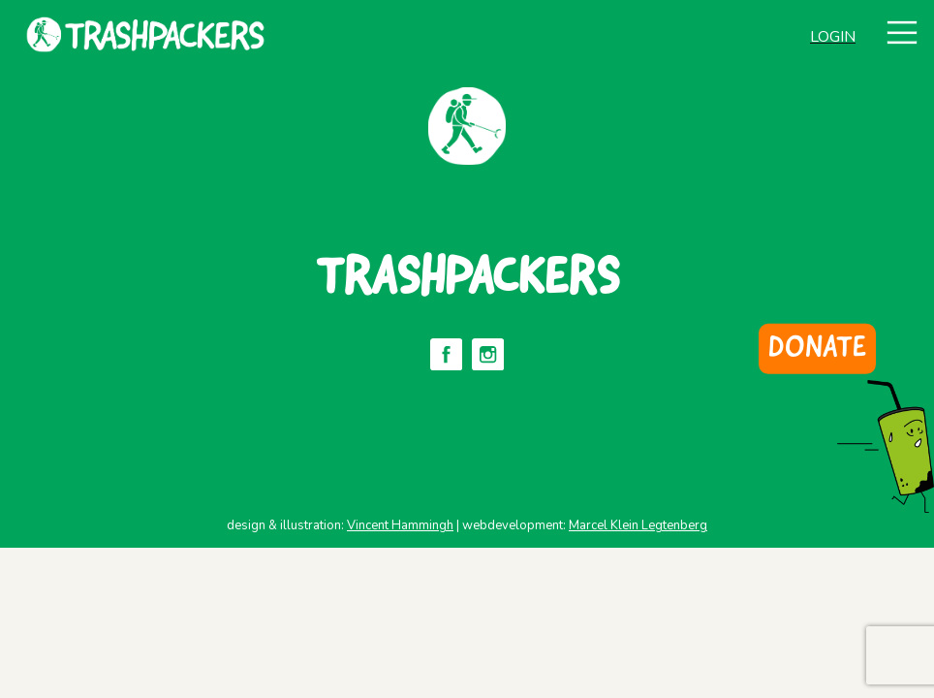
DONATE (817, 349)
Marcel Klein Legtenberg (638, 525)
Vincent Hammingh (400, 525)
